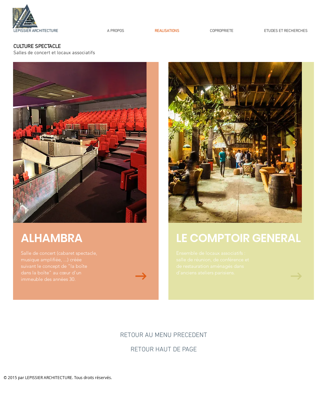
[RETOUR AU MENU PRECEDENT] (163, 335)
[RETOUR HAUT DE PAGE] (163, 350)
